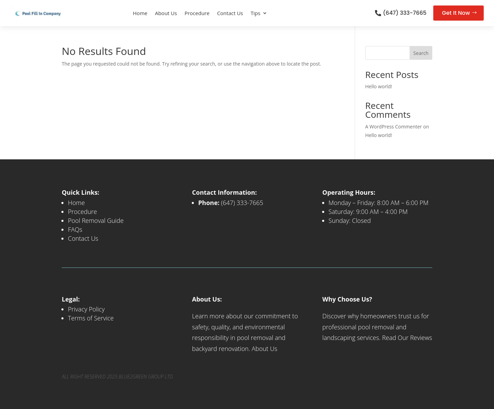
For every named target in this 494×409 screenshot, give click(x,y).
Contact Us (230, 13)
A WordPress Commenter (393, 126)
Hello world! (378, 86)
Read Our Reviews (407, 337)
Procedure (197, 13)
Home (140, 13)
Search (420, 53)
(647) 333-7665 (404, 13)
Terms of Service (91, 318)
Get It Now (456, 13)
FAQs (75, 229)
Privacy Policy (86, 309)
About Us (166, 13)
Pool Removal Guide (96, 220)
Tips (255, 13)
